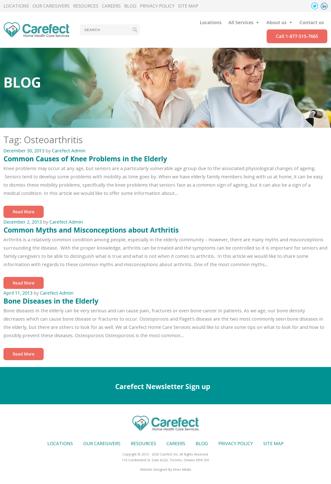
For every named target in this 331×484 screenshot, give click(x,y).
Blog (130, 6)
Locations (16, 6)
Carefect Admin (69, 151)
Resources (85, 6)
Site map (188, 6)
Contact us (312, 22)
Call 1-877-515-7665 (297, 36)
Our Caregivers (51, 6)
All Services (241, 22)
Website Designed (153, 469)
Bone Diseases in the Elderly (50, 301)
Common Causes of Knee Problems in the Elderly (85, 158)
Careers (111, 6)
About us (276, 22)
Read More (23, 211)
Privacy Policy (157, 6)
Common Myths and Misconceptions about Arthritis (91, 230)
